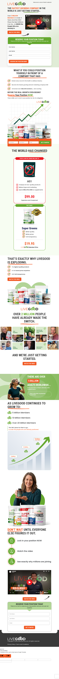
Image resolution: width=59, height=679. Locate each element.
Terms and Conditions (22, 644)
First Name (12, 47)
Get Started (45, 142)
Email (10, 55)
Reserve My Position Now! (18, 61)
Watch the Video (14, 32)
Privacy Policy (11, 644)
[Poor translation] (8, 656)
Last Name (12, 51)
